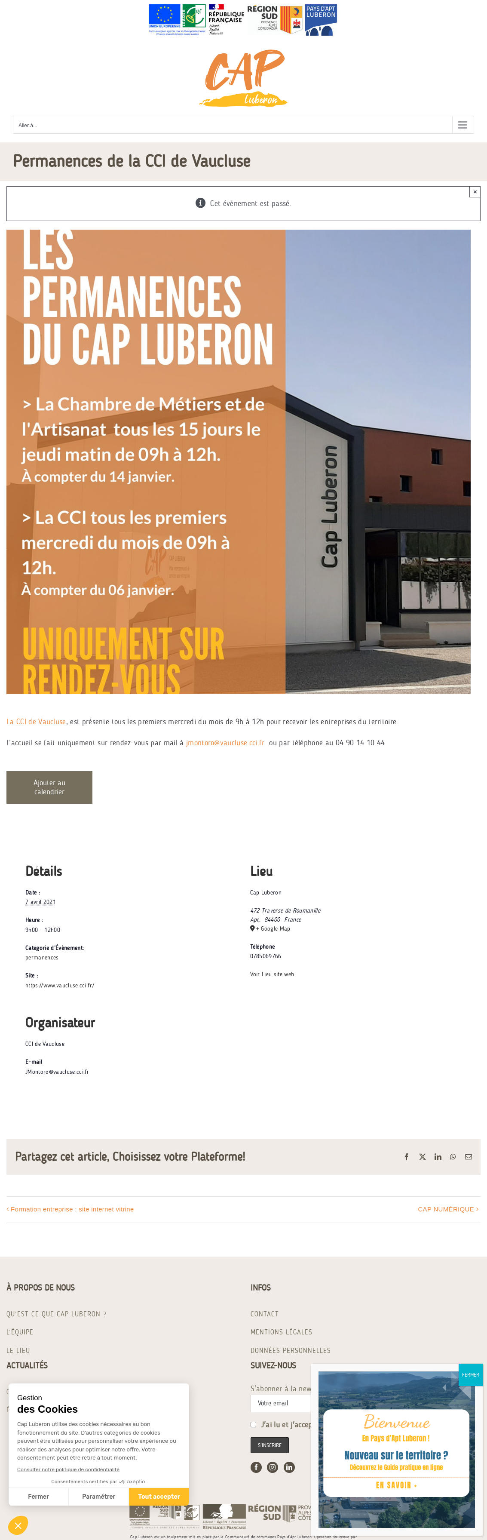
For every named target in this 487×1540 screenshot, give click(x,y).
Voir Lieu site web (272, 974)
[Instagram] (272, 1467)
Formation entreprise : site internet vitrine (72, 1209)
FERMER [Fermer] (470, 1375)
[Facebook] (256, 1467)
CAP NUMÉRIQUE (446, 1209)
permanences (42, 957)
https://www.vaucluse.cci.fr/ (59, 985)
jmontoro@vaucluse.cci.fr (225, 742)
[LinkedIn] (289, 1467)
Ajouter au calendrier (49, 787)
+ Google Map (273, 928)
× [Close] (475, 191)
